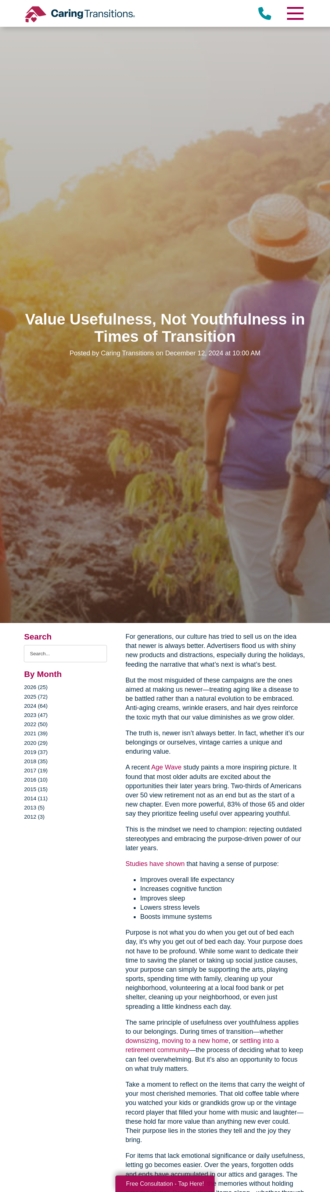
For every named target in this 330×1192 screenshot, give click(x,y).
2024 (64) (35, 706)
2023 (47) (35, 715)
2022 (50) (35, 724)
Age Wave (166, 767)
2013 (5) (34, 807)
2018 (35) (35, 761)
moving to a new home (195, 1040)
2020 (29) (35, 743)
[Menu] (295, 13)
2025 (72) (35, 696)
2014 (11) (35, 798)
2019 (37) (35, 752)
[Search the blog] (65, 653)
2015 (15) (35, 789)
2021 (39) (35, 733)
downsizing (141, 1040)
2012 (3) (34, 817)
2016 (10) (35, 779)
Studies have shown (154, 863)
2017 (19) (35, 770)
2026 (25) (35, 687)
